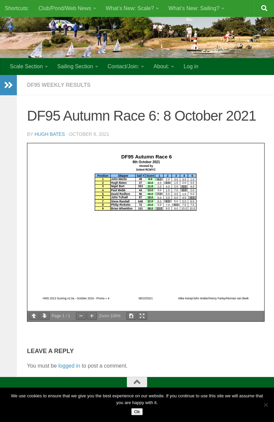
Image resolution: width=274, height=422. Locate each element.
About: (161, 66)
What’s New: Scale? (130, 8)
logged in (69, 366)
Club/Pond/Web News (64, 8)
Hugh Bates (49, 134)
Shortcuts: (17, 8)
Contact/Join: (123, 66)
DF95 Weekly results (58, 85)
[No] (265, 404)
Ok (137, 411)
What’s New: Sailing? (193, 8)
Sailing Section (75, 66)
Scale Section (26, 66)
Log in (191, 66)
